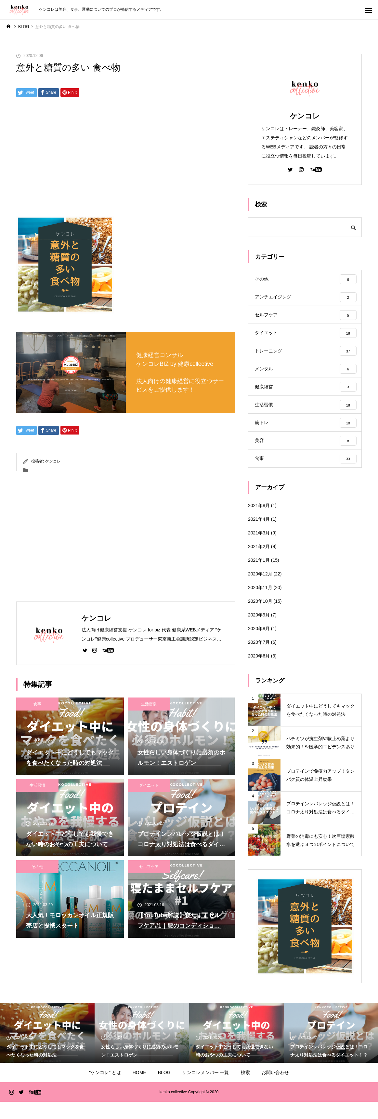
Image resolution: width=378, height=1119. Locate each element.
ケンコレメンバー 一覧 (205, 1089)
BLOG (164, 1089)
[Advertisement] (125, 158)
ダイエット (149, 785)
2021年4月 (259, 536)
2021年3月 (259, 550)
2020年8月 (259, 645)
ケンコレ (53, 461)
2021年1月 (259, 577)
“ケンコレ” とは (105, 1089)
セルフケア (149, 866)
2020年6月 (259, 673)
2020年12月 (260, 591)
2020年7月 (259, 659)
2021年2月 (259, 563)
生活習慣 (149, 704)
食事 (37, 704)
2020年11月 (260, 604)
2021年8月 (259, 522)
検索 (245, 1089)
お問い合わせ (275, 1089)
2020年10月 (260, 618)
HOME (139, 1089)
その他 (37, 866)
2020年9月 (259, 632)
